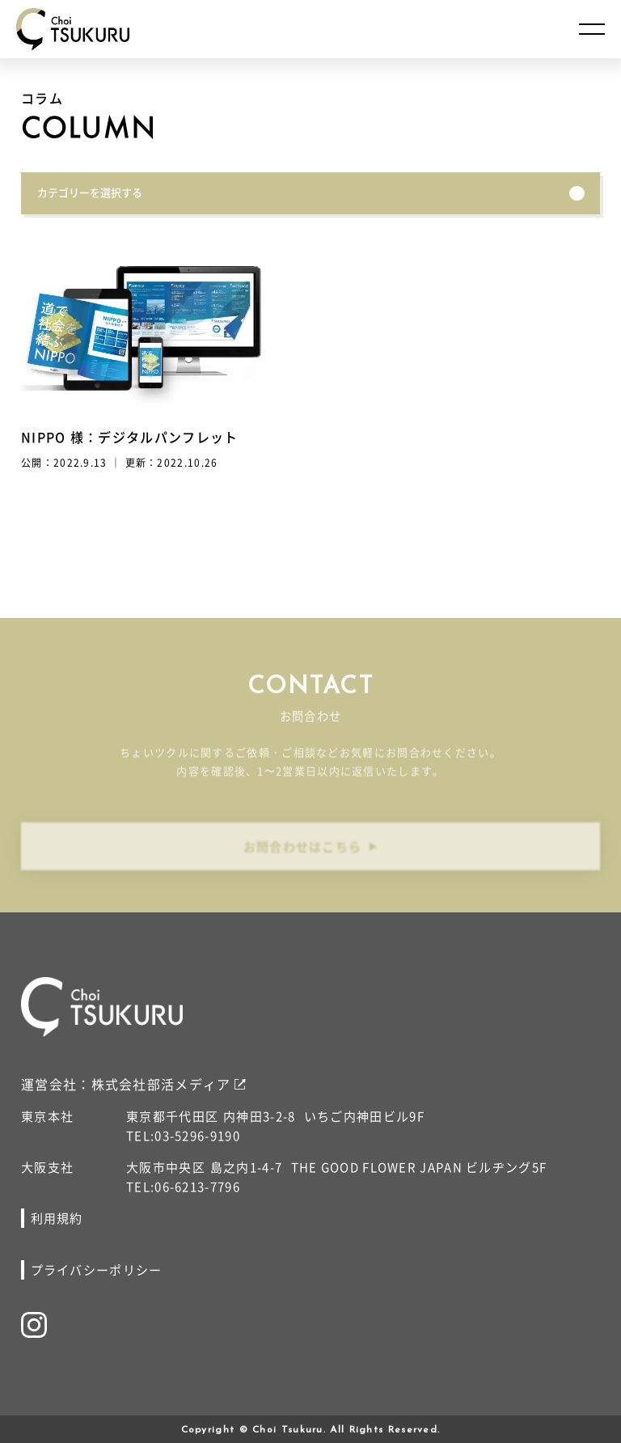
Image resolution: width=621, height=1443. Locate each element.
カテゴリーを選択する (311, 192)
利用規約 (57, 1217)
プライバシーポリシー (97, 1269)
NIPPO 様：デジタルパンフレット (129, 436)
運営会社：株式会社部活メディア (126, 1084)
